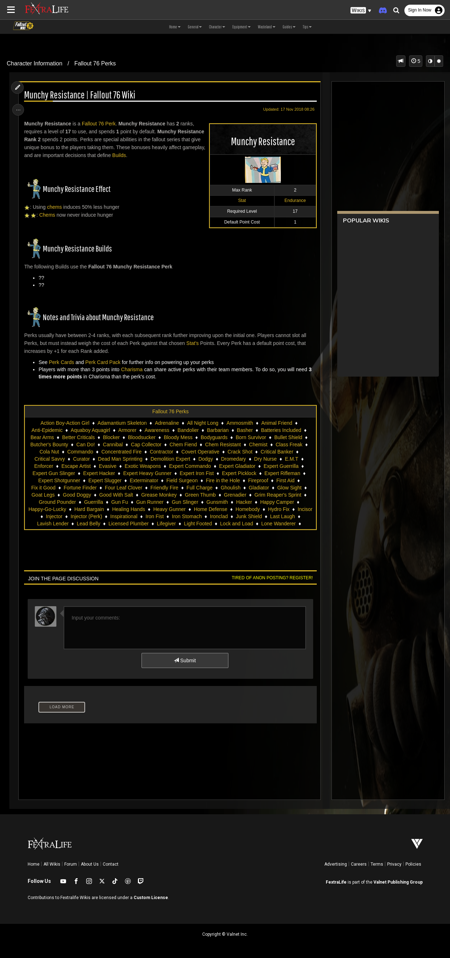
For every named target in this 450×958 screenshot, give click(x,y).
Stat (241, 200)
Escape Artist (76, 466)
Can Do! (85, 444)
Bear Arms (42, 437)
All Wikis (51, 864)
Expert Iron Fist (197, 473)
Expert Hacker (99, 473)
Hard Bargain (89, 509)
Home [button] (175, 26)
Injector (54, 516)
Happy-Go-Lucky (47, 509)
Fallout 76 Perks (95, 63)
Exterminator (144, 480)
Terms (377, 864)
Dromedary (233, 459)
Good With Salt (116, 495)
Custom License (151, 897)
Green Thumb (200, 495)
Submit (184, 660)
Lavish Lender (53, 523)
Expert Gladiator (237, 466)
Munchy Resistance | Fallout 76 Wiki (80, 95)
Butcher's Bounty (49, 444)
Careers (359, 864)
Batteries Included (281, 430)
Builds (144, 155)
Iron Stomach (186, 516)
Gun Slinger (185, 502)
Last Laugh (282, 516)
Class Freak (288, 444)
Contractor (161, 452)
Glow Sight (289, 487)
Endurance (294, 200)
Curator (81, 459)
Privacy (394, 864)
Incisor (304, 509)
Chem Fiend (182, 444)
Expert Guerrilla (280, 466)
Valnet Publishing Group (398, 882)
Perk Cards (62, 362)
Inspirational (123, 516)
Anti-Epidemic (46, 430)
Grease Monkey (159, 495)
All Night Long (202, 423)
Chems (48, 215)
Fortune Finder (80, 487)
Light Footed (198, 523)
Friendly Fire (164, 487)
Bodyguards (213, 437)
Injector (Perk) (86, 516)
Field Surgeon (182, 480)
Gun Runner (149, 502)
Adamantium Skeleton (122, 423)
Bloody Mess (177, 437)
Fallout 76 (94, 123)
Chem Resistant (223, 444)
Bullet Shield (288, 437)
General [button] (195, 26)
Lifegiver (166, 523)
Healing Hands (128, 509)
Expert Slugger (104, 480)
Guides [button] (289, 26)
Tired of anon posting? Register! (271, 577)
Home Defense (210, 509)
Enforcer (43, 466)
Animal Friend (276, 423)
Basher (244, 430)
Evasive (107, 466)
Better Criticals (78, 437)
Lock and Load (236, 523)
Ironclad (219, 516)
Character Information (34, 63)
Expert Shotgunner (59, 480)
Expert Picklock (239, 473)
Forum (70, 864)
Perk (111, 123)
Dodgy (205, 459)
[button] (361, 10)
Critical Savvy (49, 459)
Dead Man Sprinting (120, 459)
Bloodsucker (142, 437)
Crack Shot (239, 452)
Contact (111, 864)
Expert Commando (190, 466)
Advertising (335, 864)
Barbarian (218, 430)
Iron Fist (154, 516)
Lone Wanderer (278, 523)
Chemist (258, 444)
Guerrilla (93, 502)
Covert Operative (200, 452)
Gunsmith (217, 502)
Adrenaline (167, 423)
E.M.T (291, 459)
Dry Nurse (265, 459)
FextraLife (336, 882)
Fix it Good (43, 487)
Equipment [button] (241, 26)
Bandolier (188, 430)
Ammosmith (239, 423)
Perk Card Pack (103, 362)
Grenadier (235, 495)
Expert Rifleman (282, 473)
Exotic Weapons (142, 466)
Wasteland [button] (266, 26)
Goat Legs (43, 495)
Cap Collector (146, 444)
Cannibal (112, 444)
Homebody (247, 509)
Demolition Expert (170, 459)
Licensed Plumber (128, 523)
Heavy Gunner (169, 509)
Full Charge (199, 487)
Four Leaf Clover (123, 487)
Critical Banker (276, 452)
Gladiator (259, 487)
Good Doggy (76, 495)
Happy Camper (277, 502)
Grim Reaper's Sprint (277, 495)
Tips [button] (307, 26)
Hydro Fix (278, 509)
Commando (80, 452)
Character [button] (217, 26)
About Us (90, 864)
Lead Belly (88, 523)
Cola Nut (49, 452)
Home (34, 864)
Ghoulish (230, 487)
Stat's (193, 343)
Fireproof (258, 480)
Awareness (156, 430)
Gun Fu (119, 502)
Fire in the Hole (223, 480)
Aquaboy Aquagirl (90, 430)
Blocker (111, 437)
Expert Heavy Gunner (147, 473)
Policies (413, 864)
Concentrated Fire (121, 452)
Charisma (132, 369)
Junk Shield (248, 516)
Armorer (127, 430)
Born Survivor (251, 437)
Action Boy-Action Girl (64, 423)
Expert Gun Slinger (53, 473)
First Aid (285, 480)
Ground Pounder (57, 502)
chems (55, 207)
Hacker (244, 502)
